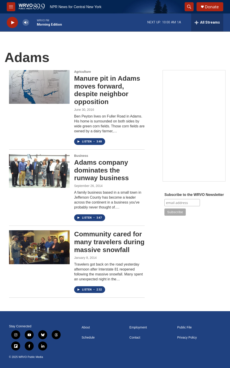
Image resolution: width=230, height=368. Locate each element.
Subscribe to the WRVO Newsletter (194, 195)
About (86, 327)
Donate (212, 6)
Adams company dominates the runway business (101, 170)
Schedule (88, 337)
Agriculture (82, 71)
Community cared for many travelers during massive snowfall (109, 241)
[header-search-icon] (189, 6)
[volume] (26, 23)
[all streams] (207, 22)
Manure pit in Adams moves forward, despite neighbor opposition (107, 90)
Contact (134, 337)
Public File (184, 327)
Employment (138, 327)
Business (81, 155)
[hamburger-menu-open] (11, 6)
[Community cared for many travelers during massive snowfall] (39, 247)
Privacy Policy (187, 337)
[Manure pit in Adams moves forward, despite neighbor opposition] (39, 87)
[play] (12, 22)
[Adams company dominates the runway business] (39, 171)
